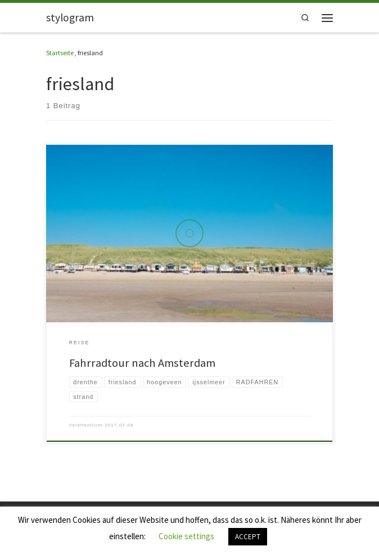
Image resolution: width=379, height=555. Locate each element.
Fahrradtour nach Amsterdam (142, 363)
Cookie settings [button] (186, 536)
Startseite (60, 52)
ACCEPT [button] (247, 536)
